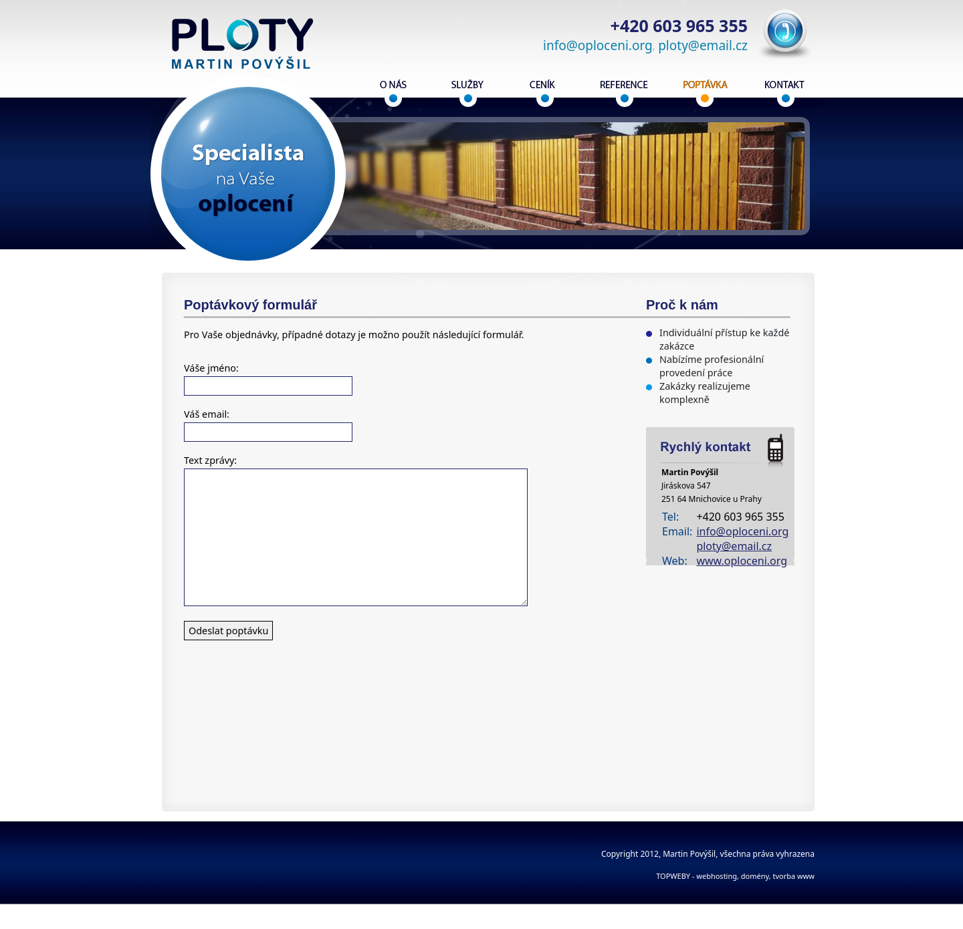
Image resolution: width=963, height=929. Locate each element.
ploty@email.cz (703, 45)
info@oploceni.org (598, 45)
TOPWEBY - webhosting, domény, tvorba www (735, 876)
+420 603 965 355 (679, 25)
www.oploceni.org (741, 560)
